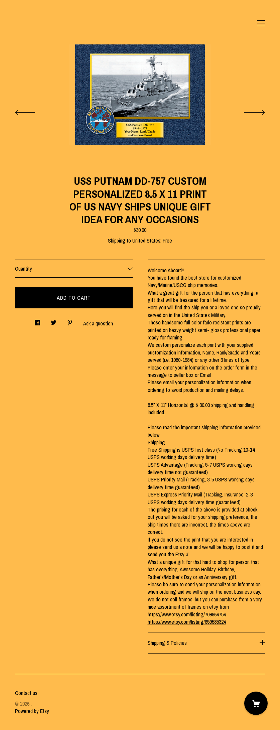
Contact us (26, 693)
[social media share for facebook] (37, 320)
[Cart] (256, 703)
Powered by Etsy (32, 711)
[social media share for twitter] (53, 320)
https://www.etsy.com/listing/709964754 (187, 614)
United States (146, 240)
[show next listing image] (248, 110)
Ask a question (98, 323)
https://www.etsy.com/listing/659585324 (187, 621)
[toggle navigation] (261, 23)
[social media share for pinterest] (70, 320)
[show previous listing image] (31, 110)
